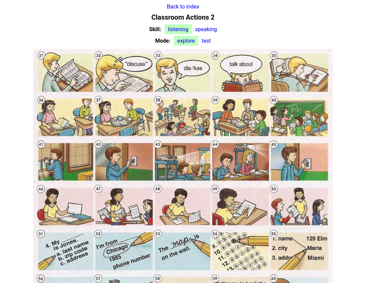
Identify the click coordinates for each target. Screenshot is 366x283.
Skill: (155, 29)
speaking (206, 29)
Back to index (183, 6)
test (206, 41)
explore (186, 41)
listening (178, 29)
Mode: (162, 41)
